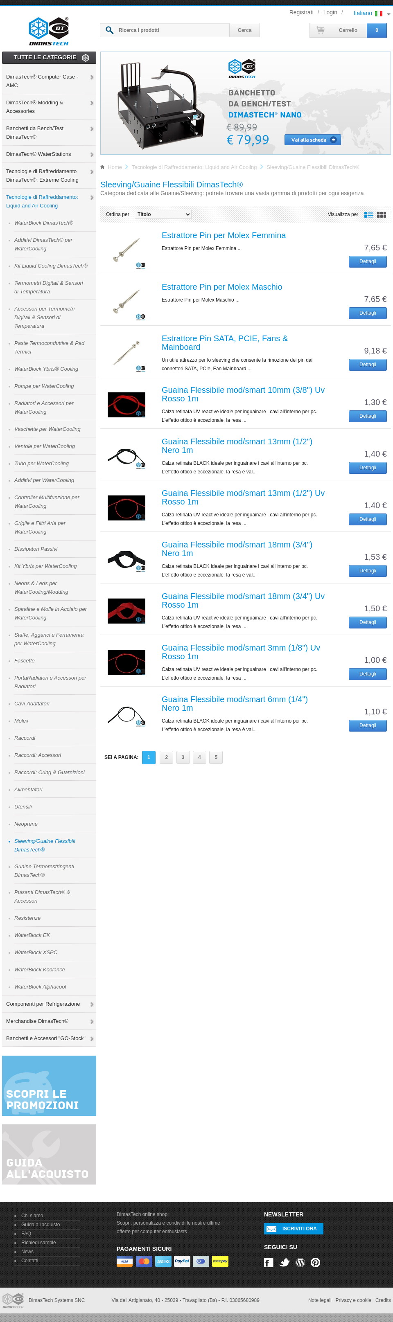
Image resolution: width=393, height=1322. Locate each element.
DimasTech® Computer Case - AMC (42, 81)
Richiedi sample (38, 1242)
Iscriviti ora (299, 1229)
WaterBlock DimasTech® (43, 223)
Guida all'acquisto (40, 1224)
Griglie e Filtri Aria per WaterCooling (40, 527)
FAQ (26, 1233)
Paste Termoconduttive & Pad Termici (49, 347)
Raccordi (24, 738)
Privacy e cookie (353, 1300)
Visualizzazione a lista (368, 215)
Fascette (24, 661)
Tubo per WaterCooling (41, 463)
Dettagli (367, 261)
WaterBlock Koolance (39, 969)
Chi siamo (32, 1215)
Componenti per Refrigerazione (43, 1004)
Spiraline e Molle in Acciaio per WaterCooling (50, 613)
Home (115, 167)
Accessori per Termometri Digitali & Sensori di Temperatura (44, 317)
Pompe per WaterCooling (44, 386)
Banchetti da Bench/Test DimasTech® (34, 132)
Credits (383, 1300)
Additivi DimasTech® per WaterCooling (43, 244)
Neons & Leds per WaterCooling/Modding (41, 587)
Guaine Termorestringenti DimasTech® (44, 870)
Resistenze (27, 918)
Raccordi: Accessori (37, 755)
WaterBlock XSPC (35, 952)
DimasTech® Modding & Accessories (34, 106)
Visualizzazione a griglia (381, 215)
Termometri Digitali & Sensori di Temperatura (48, 287)
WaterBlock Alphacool (40, 987)
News (27, 1251)
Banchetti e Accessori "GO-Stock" (46, 1038)
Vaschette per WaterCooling (47, 429)
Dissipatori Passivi (35, 549)
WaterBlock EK (32, 935)
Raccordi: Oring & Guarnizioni (49, 772)
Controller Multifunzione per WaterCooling (46, 501)
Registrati (301, 12)
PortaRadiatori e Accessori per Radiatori (50, 682)
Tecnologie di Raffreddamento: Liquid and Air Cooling (42, 201)
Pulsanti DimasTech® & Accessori (42, 896)
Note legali (320, 1300)
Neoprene (26, 824)
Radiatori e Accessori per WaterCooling (44, 407)
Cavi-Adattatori (32, 703)
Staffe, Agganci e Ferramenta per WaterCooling (49, 639)
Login (330, 12)
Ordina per (117, 214)
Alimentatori (28, 789)
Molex (21, 721)
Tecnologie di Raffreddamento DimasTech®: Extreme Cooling (42, 175)
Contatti (29, 1260)
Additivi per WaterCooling (44, 480)
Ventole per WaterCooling (44, 446)
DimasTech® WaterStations (38, 154)
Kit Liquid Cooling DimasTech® (51, 266)
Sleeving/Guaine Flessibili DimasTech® (44, 845)
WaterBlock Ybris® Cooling (46, 369)
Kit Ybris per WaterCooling (45, 566)
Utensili (23, 807)
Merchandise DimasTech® (37, 1021)
